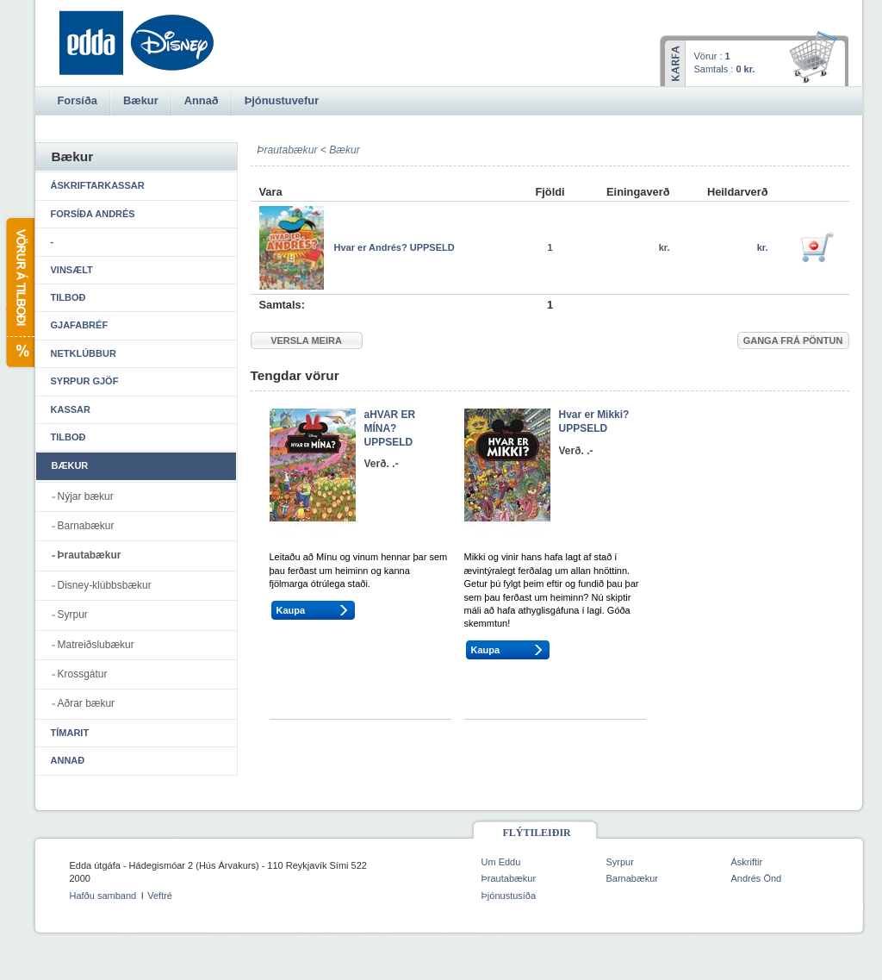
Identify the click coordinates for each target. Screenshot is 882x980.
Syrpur (73, 615)
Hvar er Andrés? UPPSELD (394, 247)
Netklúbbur (83, 353)
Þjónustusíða (509, 895)
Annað (68, 760)
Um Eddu (501, 862)
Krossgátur (83, 674)
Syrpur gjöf (85, 381)
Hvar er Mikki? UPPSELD (594, 421)
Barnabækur (86, 526)
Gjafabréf (80, 325)
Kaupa (291, 610)
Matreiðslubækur (96, 645)
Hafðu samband (103, 895)
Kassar (70, 409)
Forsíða (77, 100)
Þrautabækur (89, 555)
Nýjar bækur (86, 496)
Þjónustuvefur (282, 100)
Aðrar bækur (86, 703)
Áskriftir (747, 862)
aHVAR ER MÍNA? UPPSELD (390, 428)
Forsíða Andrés (93, 214)
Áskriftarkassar (98, 185)
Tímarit (70, 732)
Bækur (344, 150)
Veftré (159, 895)
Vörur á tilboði (19, 292)
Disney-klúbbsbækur (105, 585)
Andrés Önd (756, 878)
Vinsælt (72, 270)
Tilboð (68, 297)
